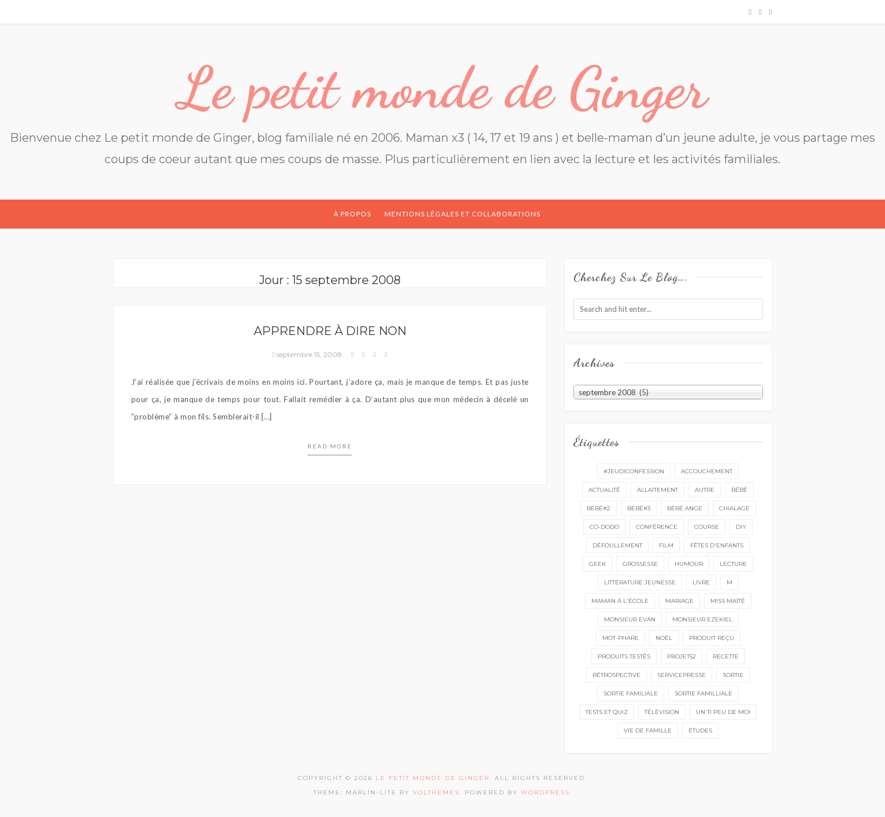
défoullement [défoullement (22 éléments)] (617, 545)
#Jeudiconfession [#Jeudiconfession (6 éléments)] (633, 471)
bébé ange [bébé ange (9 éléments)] (684, 508)
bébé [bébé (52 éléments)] (739, 490)
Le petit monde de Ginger (443, 88)
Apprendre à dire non (330, 331)
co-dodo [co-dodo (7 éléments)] (604, 527)
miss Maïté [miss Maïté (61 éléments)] (727, 601)
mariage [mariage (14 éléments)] (679, 601)
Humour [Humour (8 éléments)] (689, 564)
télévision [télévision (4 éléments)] (662, 712)
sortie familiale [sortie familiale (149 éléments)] (630, 693)
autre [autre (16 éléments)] (704, 490)
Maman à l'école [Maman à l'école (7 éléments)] (620, 601)
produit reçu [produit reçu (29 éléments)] (711, 638)
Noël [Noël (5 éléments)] (664, 638)
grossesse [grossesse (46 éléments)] (640, 564)
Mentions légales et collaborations (462, 213)
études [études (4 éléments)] (700, 730)
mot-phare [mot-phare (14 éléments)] (620, 638)
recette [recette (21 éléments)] (726, 656)
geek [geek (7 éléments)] (597, 564)
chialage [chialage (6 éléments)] (734, 508)
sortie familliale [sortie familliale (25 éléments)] (703, 693)
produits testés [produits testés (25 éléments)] (624, 656)
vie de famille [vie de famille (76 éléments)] (648, 730)
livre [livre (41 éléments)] (701, 582)
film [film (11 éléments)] (666, 545)
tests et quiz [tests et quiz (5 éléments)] (607, 712)
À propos (352, 213)
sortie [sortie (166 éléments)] (733, 675)
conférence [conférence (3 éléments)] (656, 527)
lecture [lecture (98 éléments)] (733, 564)
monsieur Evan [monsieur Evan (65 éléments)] (630, 619)
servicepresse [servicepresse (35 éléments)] (681, 675)
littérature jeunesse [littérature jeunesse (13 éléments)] (640, 582)
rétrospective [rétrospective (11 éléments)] (616, 675)
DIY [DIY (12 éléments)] (741, 527)
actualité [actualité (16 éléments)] (604, 490)
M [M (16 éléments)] (729, 582)
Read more (330, 446)
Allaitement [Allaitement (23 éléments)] (657, 490)
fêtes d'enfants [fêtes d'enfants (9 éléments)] (716, 545)
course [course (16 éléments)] (706, 527)
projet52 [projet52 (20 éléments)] (681, 656)
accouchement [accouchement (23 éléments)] (706, 471)
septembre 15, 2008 (308, 354)
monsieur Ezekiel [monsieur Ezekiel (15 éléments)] (702, 619)
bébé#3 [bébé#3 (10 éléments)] (638, 508)
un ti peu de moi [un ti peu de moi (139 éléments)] (723, 712)
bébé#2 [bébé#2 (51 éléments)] (598, 508)
